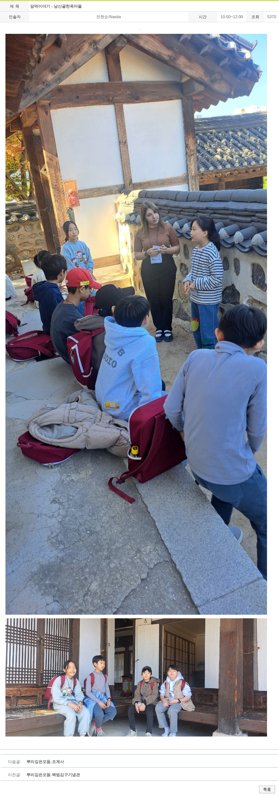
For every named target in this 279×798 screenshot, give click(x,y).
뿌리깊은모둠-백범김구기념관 (53, 775)
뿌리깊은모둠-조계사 (45, 761)
